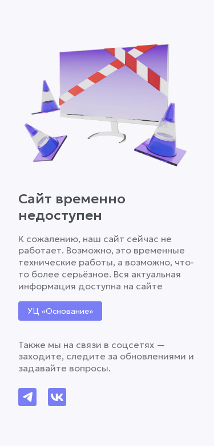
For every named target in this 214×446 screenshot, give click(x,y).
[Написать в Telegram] (27, 397)
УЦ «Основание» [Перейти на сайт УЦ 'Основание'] (60, 311)
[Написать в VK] (57, 397)
